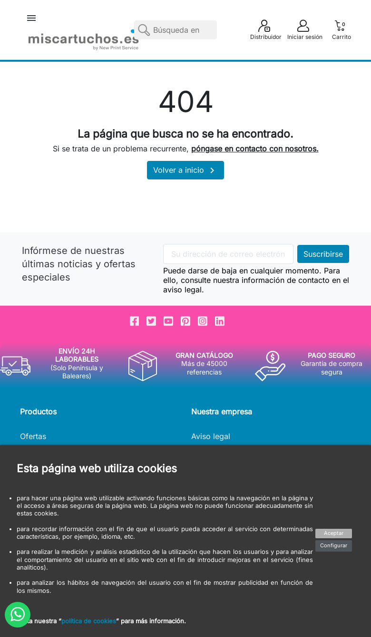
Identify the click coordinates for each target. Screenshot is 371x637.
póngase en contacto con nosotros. (255, 148)
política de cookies (88, 621)
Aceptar (333, 533)
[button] (31, 18)
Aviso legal (210, 436)
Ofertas (33, 436)
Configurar (333, 545)
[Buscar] (175, 29)
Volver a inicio (185, 170)
